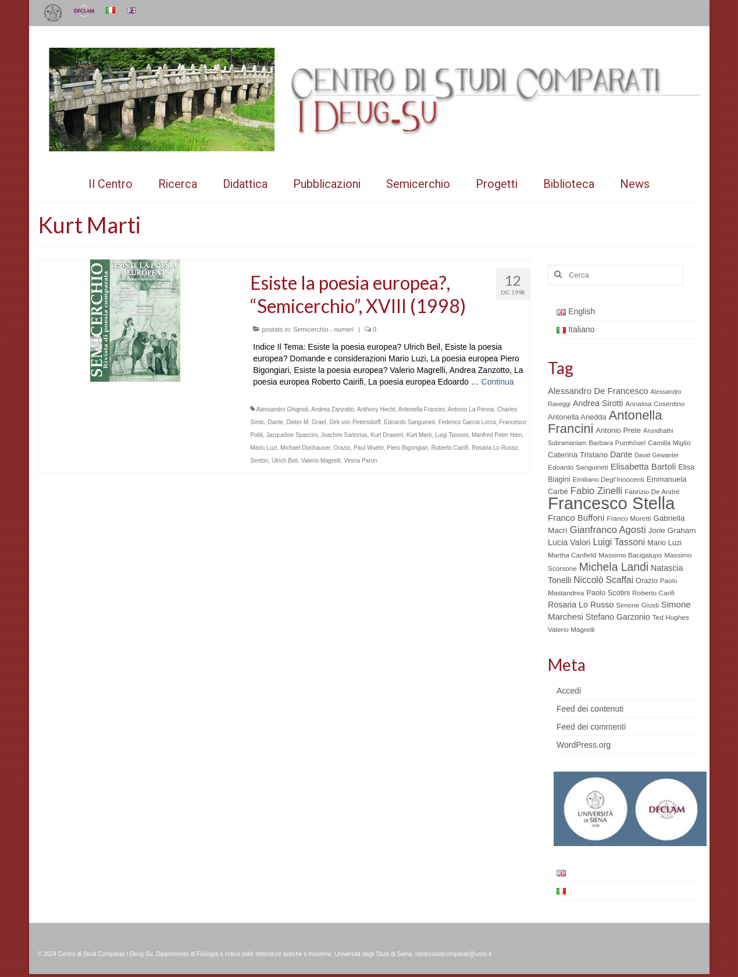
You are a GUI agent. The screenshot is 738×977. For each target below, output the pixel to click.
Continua (498, 381)
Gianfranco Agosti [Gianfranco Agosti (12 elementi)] (608, 529)
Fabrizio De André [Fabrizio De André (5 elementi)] (652, 492)
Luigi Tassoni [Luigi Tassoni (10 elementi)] (619, 542)
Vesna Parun (360, 460)
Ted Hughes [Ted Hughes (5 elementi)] (671, 617)
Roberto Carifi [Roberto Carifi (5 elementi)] (653, 593)
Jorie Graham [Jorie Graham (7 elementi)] (672, 530)
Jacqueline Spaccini (292, 435)
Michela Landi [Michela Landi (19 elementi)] (613, 566)
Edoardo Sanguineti (409, 422)
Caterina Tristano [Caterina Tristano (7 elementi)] (578, 454)
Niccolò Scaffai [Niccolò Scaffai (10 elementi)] (603, 580)
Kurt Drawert (386, 435)
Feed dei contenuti (590, 708)
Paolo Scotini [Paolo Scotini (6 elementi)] (608, 592)
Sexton (259, 460)
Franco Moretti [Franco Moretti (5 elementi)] (629, 518)
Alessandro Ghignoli (282, 409)
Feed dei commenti (591, 726)
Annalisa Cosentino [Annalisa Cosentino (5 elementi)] (654, 404)
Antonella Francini (421, 409)
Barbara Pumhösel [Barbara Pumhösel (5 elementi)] (617, 443)
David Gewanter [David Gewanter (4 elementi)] (656, 455)
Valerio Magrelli (321, 460)
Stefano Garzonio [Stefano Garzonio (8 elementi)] (618, 616)
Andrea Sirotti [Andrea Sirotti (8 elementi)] (598, 403)
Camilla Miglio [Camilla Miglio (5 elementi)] (669, 443)
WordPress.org (584, 744)
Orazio (341, 448)
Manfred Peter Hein (497, 435)
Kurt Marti (419, 435)
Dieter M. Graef (306, 422)
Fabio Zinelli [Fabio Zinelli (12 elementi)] (596, 490)
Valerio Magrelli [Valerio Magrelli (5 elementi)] (571, 630)
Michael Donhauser (305, 448)
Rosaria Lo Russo (495, 448)
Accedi (569, 690)
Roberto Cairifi (449, 448)
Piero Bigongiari (407, 448)
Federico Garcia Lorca (467, 422)
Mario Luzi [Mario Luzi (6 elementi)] (664, 542)
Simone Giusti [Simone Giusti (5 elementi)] (637, 605)
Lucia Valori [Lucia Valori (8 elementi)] (569, 542)
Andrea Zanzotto (332, 409)
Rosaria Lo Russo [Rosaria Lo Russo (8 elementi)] (581, 604)
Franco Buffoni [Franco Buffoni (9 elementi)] (576, 518)
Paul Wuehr (369, 448)
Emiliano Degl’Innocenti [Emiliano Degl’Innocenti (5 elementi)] (608, 479)
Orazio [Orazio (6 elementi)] (647, 580)
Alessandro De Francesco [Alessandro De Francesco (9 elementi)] (598, 391)
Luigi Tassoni (452, 435)
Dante (275, 422)
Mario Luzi (263, 448)
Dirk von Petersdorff (354, 422)
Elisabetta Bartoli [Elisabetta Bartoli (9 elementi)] (643, 466)
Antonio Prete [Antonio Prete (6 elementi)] (618, 430)
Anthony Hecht (376, 409)
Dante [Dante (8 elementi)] (621, 454)
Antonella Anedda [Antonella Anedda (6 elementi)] (577, 417)
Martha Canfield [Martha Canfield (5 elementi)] (572, 555)
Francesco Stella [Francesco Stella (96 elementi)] (611, 503)
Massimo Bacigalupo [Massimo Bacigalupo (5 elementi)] (630, 555)
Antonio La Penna (471, 409)
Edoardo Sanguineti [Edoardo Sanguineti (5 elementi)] (578, 467)
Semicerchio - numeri (323, 329)
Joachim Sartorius (343, 435)
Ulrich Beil (285, 460)
